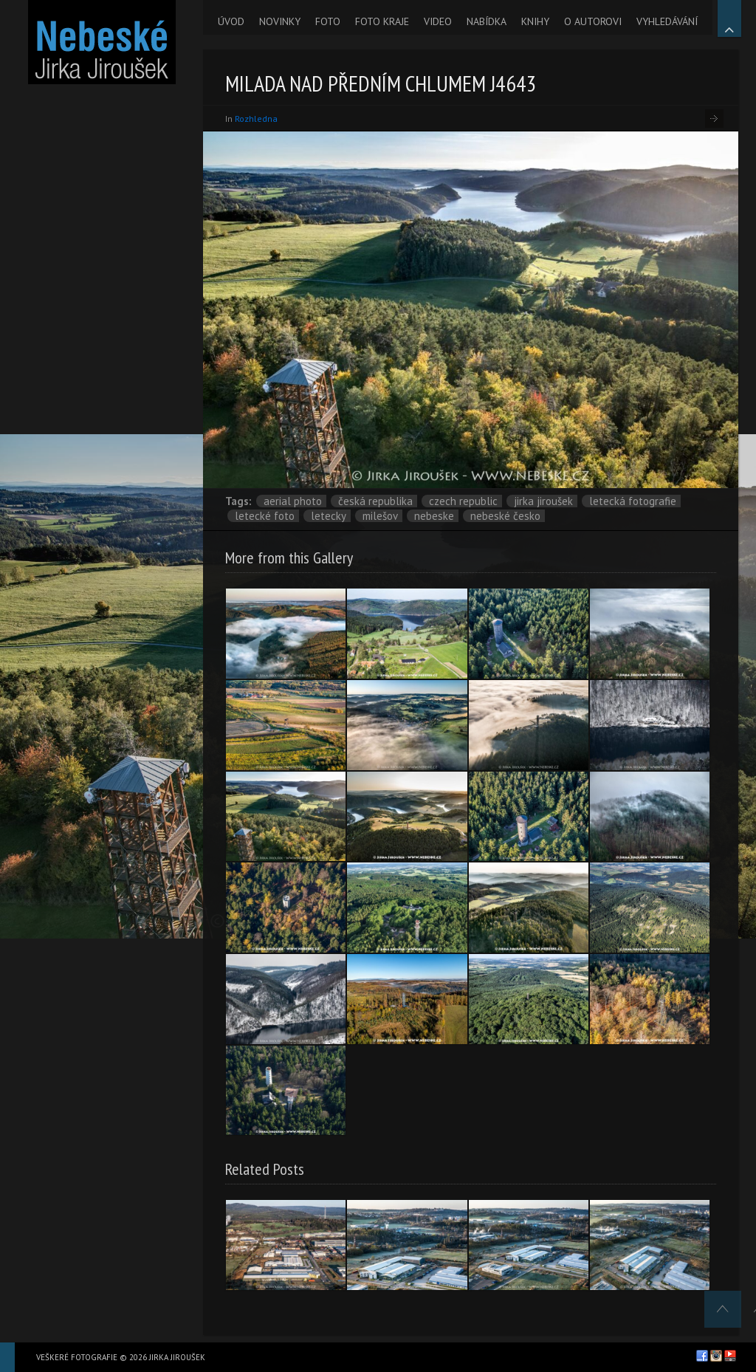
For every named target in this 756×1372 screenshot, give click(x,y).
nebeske (434, 516)
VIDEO (438, 21)
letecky (328, 516)
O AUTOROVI (593, 21)
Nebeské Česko (505, 516)
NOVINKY (279, 21)
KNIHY (535, 21)
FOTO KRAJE (382, 21)
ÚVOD (231, 21)
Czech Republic (463, 501)
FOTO (327, 21)
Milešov (380, 516)
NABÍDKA (486, 21)
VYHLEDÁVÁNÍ (667, 21)
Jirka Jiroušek (543, 501)
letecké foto (265, 516)
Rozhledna (256, 118)
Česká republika (375, 501)
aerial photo (293, 501)
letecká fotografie (632, 501)
